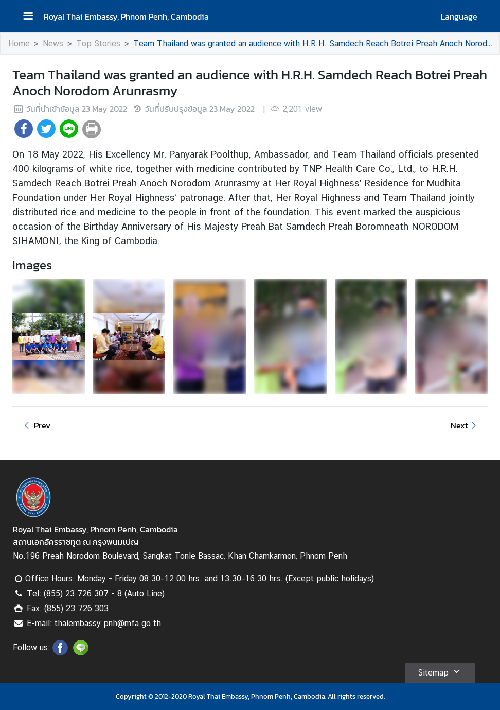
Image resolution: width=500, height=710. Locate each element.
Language (459, 16)
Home (19, 43)
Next (465, 425)
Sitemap (440, 671)
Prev (35, 425)
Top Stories (98, 43)
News (53, 43)
